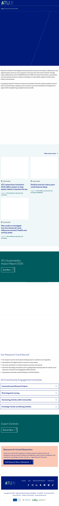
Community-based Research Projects (14, 386)
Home (2, 8)
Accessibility (40, 493)
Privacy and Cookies (49, 493)
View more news (51, 153)
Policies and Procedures (39, 480)
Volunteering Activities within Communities (16, 400)
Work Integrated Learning (10, 393)
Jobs (29, 480)
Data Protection (17, 495)
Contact (24, 480)
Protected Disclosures (40, 495)
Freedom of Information (28, 495)
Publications (51, 480)
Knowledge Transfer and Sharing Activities (16, 407)
